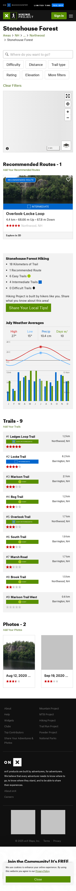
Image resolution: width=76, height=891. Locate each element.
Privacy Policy (42, 871)
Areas (7, 35)
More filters (57, 75)
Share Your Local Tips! (28, 307)
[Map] (38, 121)
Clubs (7, 726)
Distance (36, 64)
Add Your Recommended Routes (21, 169)
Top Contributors (14, 732)
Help (7, 714)
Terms (46, 840)
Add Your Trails (11, 426)
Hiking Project (47, 720)
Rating (11, 75)
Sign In (59, 15)
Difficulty (13, 64)
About (7, 708)
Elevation (32, 75)
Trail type (58, 64)
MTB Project (46, 714)
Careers (9, 796)
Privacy (57, 840)
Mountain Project (49, 708)
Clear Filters (12, 85)
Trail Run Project (48, 726)
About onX (10, 791)
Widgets (9, 720)
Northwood (37, 35)
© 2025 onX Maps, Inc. (27, 840)
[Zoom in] (68, 112)
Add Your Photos (12, 629)
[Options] (66, 145)
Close (38, 879)
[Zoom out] (68, 118)
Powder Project (48, 732)
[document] (38, 873)
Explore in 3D (13, 235)
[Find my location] (68, 104)
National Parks (47, 738)
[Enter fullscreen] (68, 96)
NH (17, 35)
